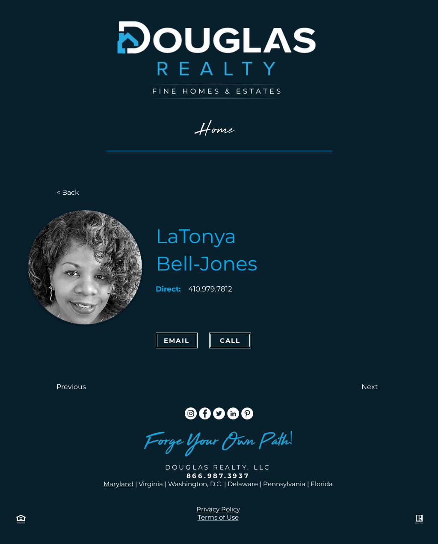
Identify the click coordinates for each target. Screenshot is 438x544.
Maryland (118, 484)
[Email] (177, 340)
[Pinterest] (247, 413)
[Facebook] (205, 413)
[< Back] (84, 192)
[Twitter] (219, 413)
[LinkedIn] (233, 413)
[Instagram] (191, 413)
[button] (84, 386)
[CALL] (230, 340)
